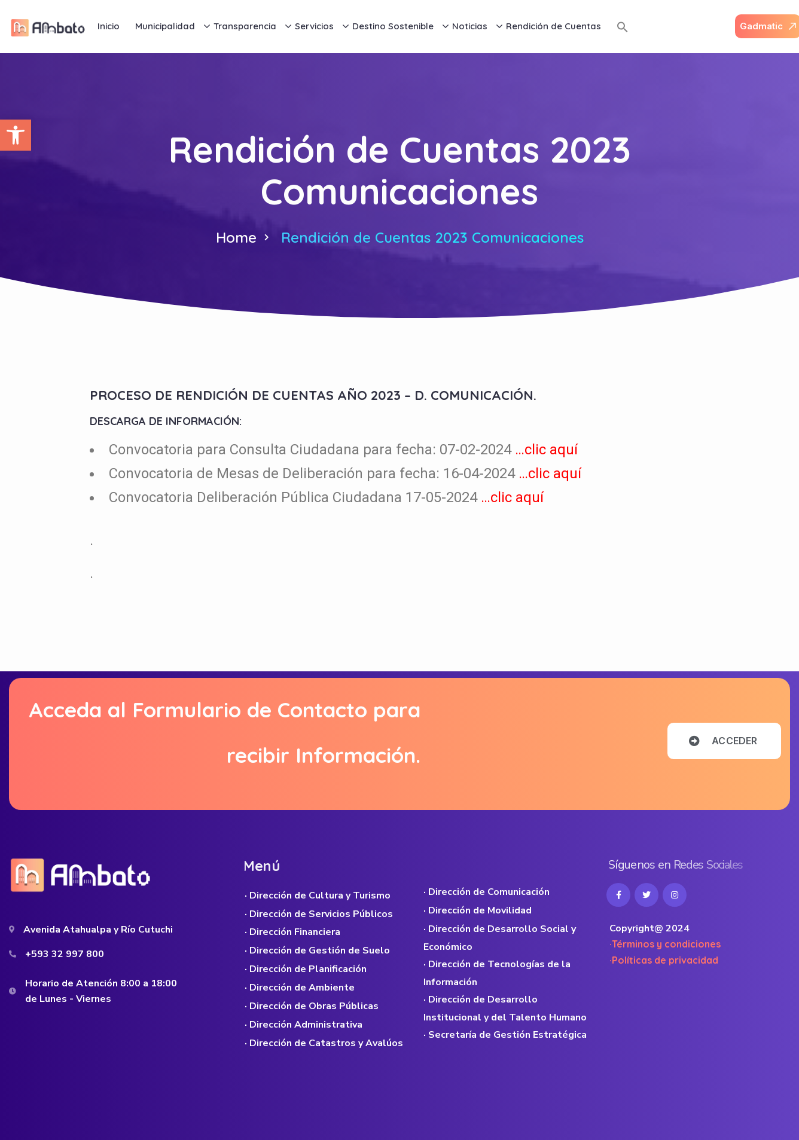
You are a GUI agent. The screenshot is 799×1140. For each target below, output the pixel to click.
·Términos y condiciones (665, 944)
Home (236, 237)
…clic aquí (546, 449)
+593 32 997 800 (64, 954)
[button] (15, 135)
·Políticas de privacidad (663, 960)
